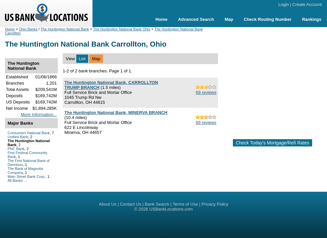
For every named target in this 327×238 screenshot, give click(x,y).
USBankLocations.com (171, 209)
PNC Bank (16, 149)
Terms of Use (185, 204)
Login (283, 4)
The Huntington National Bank (65, 29)
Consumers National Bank (29, 133)
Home (161, 19)
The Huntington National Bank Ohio (121, 29)
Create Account (307, 4)
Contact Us (130, 204)
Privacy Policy (214, 204)
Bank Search (157, 204)
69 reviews (206, 92)
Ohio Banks (28, 29)
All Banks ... (17, 180)
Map (229, 19)
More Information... (39, 114)
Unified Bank (18, 137)
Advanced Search (196, 19)
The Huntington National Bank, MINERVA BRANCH (115, 112)
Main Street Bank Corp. (26, 176)
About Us (107, 204)
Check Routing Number (267, 19)
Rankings (311, 19)
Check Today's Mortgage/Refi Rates (272, 142)
